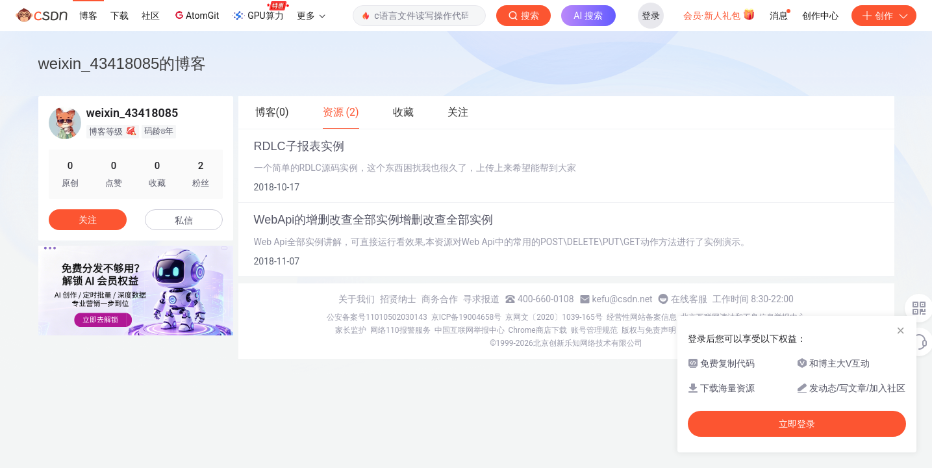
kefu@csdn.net (622, 299)
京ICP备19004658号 (466, 317)
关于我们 (356, 299)
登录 (651, 15)
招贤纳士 (398, 299)
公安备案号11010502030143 (377, 317)
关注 (88, 219)
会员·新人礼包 (719, 14)
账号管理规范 (594, 330)
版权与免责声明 (649, 330)
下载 (119, 15)
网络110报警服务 (400, 330)
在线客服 (689, 299)
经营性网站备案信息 (642, 317)
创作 (884, 15)
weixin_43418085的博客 (122, 63)
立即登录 (797, 424)
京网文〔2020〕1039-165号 (554, 317)
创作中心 (820, 15)
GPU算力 (260, 11)
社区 (151, 15)
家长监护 (350, 330)
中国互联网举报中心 (470, 330)
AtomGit (196, 15)
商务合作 (440, 299)
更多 (311, 15)
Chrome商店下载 (538, 330)
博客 (88, 15)
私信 (184, 220)
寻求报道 (481, 299)
